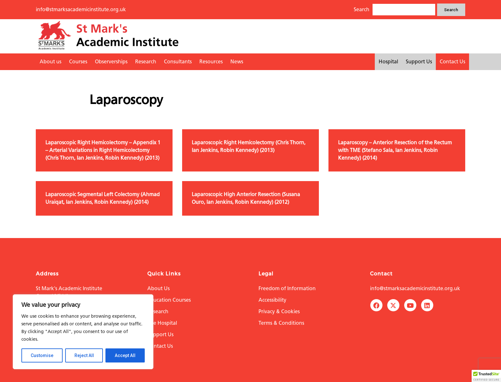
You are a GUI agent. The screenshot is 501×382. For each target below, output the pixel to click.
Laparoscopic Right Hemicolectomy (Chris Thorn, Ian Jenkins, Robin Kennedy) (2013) (248, 146)
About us (50, 62)
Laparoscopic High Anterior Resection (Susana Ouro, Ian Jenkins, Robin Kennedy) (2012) (246, 198)
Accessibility (272, 300)
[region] (83, 331)
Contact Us (452, 62)
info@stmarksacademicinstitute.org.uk (81, 9)
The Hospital (162, 323)
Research (145, 62)
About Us (158, 288)
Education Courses (169, 300)
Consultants (178, 62)
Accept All (125, 355)
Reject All (84, 355)
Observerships (111, 62)
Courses (78, 62)
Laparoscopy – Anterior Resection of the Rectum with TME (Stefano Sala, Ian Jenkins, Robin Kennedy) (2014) (395, 150)
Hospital (388, 62)
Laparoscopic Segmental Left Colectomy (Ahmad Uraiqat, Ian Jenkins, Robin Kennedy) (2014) (102, 198)
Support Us (419, 62)
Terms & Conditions (281, 323)
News (236, 62)
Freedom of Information (287, 288)
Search (451, 9)
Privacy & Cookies (279, 311)
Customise (42, 355)
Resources (211, 62)
